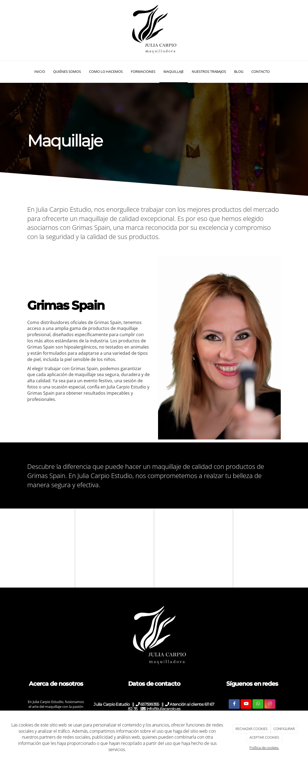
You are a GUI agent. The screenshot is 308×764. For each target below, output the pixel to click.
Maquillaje (173, 71)
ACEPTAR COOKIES (264, 737)
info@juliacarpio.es (161, 708)
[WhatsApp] (257, 704)
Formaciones (143, 71)
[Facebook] (234, 704)
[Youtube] (246, 704)
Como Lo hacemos (106, 71)
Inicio (39, 71)
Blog (238, 71)
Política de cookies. (264, 747)
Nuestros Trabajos (209, 71)
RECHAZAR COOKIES (251, 728)
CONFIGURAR (284, 728)
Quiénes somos (67, 71)
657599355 (150, 704)
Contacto (260, 71)
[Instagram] (269, 704)
